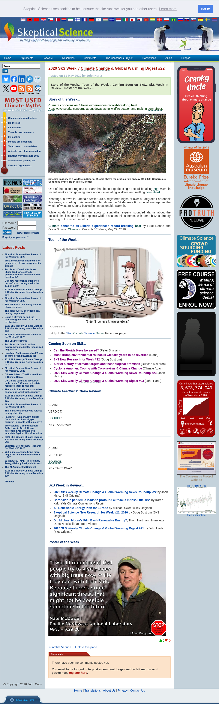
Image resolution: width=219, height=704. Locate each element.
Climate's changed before (22, 118)
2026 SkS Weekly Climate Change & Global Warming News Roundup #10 (24, 439)
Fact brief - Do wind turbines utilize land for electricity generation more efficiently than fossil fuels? (22, 273)
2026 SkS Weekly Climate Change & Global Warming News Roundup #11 (24, 398)
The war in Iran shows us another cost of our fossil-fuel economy (23, 390)
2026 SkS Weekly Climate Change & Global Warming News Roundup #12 (24, 362)
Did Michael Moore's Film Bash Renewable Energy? (90, 520)
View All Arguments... (20, 165)
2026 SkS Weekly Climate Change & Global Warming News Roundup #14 (24, 292)
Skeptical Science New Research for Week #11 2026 (23, 405)
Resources (68, 58)
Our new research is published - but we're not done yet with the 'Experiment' (22, 283)
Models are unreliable (20, 141)
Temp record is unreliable (22, 146)
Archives (9, 481)
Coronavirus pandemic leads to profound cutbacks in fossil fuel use (102, 500)
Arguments (26, 58)
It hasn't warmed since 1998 (23, 156)
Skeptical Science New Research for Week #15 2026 (23, 255)
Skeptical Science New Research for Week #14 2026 (23, 299)
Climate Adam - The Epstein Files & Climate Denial (23, 375)
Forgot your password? (15, 237)
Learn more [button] (168, 9)
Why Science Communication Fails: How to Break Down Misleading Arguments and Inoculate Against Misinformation (23, 429)
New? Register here (28, 232)
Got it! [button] (205, 9)
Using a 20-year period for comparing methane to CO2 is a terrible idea (22, 319)
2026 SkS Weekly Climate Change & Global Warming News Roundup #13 (24, 328)
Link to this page (86, 647)
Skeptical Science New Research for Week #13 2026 (23, 335)
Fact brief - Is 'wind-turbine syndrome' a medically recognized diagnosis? (24, 347)
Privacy (123, 690)
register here (78, 672)
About (168, 58)
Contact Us (137, 690)
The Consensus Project (119, 58)
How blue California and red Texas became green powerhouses (24, 354)
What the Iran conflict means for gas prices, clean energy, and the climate (23, 263)
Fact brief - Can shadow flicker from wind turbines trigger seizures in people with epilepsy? (23, 419)
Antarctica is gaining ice (21, 160)
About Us (109, 690)
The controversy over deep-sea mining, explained (22, 312)
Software (47, 58)
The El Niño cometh (16, 340)
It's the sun (14, 123)
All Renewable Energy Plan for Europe (81, 508)
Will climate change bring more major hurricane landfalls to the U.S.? (22, 454)
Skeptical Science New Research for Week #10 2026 (23, 447)
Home (7, 58)
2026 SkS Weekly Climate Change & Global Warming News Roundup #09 (24, 473)
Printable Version (59, 647)
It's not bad (14, 127)
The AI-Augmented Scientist (20, 467)
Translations (149, 58)
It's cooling (14, 137)
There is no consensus (21, 132)
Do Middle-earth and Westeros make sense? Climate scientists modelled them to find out (22, 383)
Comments (90, 58)
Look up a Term (25, 700)
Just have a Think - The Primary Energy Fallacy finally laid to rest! (23, 462)
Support (186, 58)
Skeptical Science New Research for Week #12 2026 (23, 369)
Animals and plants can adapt (24, 151)
